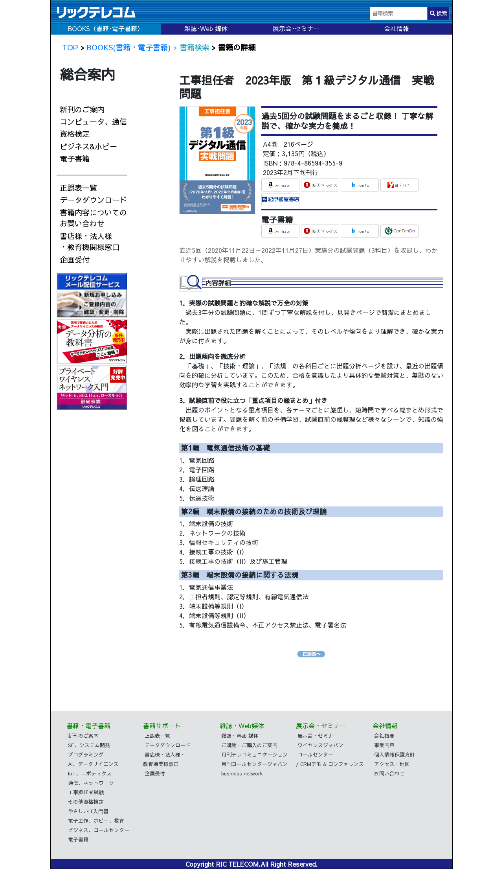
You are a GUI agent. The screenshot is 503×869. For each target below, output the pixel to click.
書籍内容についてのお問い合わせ (93, 218)
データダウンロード (93, 200)
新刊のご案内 (82, 109)
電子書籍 (75, 158)
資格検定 (75, 134)
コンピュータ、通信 (93, 121)
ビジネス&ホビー (88, 146)
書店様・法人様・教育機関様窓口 (89, 241)
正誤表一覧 (78, 187)
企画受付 (75, 259)
